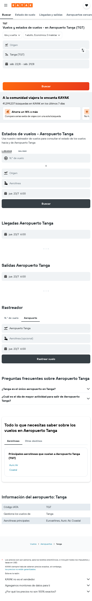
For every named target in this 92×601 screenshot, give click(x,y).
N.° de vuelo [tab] (11, 317)
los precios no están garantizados (20, 569)
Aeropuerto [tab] (30, 317)
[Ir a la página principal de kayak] (22, 5)
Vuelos (33, 544)
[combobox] (12, 35)
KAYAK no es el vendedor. (47, 579)
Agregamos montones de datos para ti (47, 585)
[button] (5, 5)
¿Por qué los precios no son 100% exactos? (47, 591)
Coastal (13, 469)
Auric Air (13, 465)
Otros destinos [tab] (33, 440)
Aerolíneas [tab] (13, 440)
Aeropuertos (46, 544)
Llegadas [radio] (7, 151)
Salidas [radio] (22, 151)
